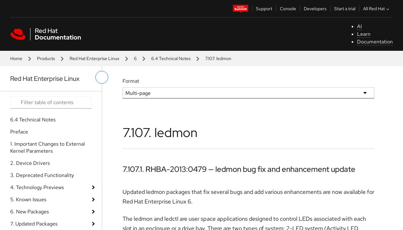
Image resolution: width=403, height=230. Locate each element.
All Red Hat (377, 9)
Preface (19, 131)
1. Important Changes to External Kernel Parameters (47, 147)
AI (359, 26)
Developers (315, 9)
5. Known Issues (28, 199)
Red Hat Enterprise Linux (94, 58)
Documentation (375, 41)
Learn (363, 34)
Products (46, 58)
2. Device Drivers (30, 163)
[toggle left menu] (101, 77)
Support (264, 9)
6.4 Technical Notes (170, 58)
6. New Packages (29, 211)
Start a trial (344, 9)
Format (131, 81)
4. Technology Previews (37, 187)
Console (288, 9)
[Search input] (51, 102)
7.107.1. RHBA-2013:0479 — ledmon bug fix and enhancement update (239, 169)
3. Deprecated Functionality (42, 175)
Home (16, 58)
